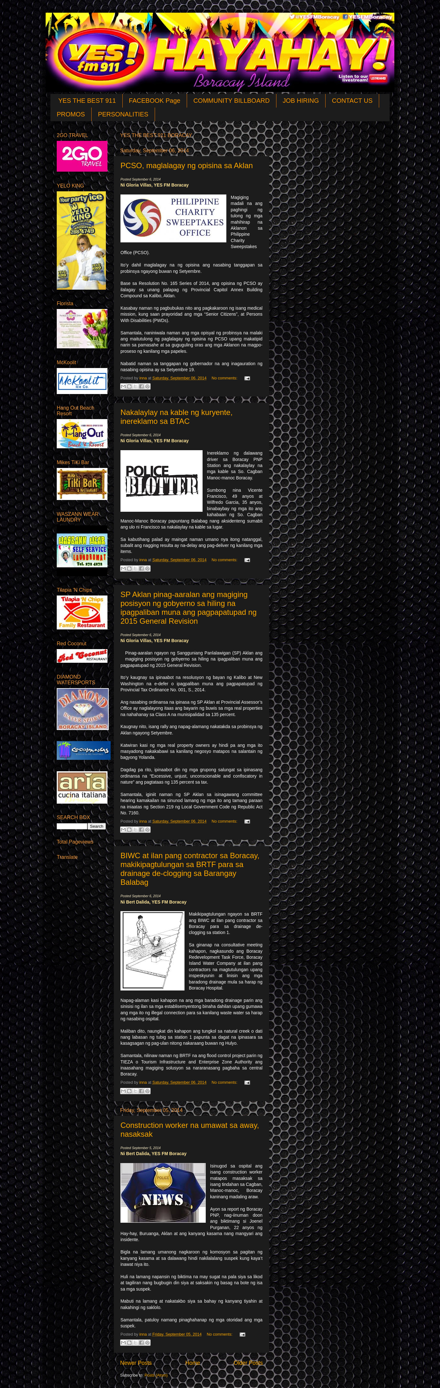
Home (192, 1363)
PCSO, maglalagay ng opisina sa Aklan (186, 165)
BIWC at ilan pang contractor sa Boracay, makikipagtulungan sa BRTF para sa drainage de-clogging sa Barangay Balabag (189, 868)
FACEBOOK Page (154, 100)
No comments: (225, 378)
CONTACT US (352, 100)
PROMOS (71, 114)
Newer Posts (136, 1363)
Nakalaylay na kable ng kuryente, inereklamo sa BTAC (176, 416)
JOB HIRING (301, 100)
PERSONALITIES (123, 114)
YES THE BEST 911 (87, 100)
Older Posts (248, 1363)
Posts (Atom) (156, 1375)
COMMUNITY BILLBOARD (231, 100)
